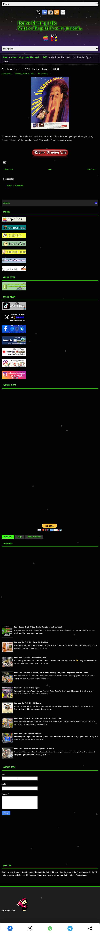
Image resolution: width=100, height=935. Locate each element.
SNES (45, 57)
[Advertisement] (22, 455)
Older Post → (92, 169)
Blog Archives (34, 537)
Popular (8, 537)
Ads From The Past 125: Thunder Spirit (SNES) (30, 69)
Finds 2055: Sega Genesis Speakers (27, 733)
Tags (19, 537)
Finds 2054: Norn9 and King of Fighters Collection (34, 749)
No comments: (43, 74)
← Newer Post (8, 169)
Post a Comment (15, 185)
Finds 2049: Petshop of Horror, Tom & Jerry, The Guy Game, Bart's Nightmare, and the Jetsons (51, 673)
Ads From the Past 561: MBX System (27, 703)
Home (5, 57)
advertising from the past (25, 57)
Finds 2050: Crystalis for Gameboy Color (30, 657)
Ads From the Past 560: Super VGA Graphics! (31, 642)
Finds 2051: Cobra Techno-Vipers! (27, 688)
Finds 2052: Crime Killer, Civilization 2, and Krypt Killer (38, 718)
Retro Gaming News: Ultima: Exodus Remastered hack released (38, 627)
